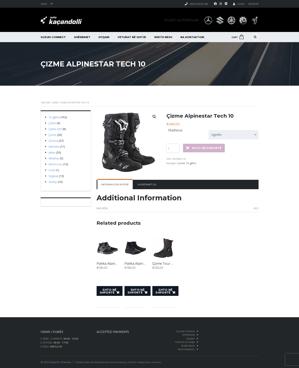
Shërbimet (82, 37)
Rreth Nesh (163, 37)
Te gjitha (191, 163)
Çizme (55, 102)
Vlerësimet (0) (146, 184)
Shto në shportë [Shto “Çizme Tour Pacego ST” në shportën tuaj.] (163, 291)
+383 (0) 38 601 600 (198, 3)
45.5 (256, 208)
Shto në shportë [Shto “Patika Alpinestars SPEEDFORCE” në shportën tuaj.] (136, 291)
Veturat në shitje (132, 37)
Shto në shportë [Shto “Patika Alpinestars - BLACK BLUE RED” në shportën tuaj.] (108, 291)
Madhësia (175, 130)
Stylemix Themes (60, 362)
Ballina (45, 102)
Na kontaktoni (192, 37)
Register (254, 3)
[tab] (115, 184)
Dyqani (104, 37)
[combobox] (233, 134)
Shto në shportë (207, 148)
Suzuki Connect (53, 37)
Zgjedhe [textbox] (216, 134)
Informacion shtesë (115, 184)
